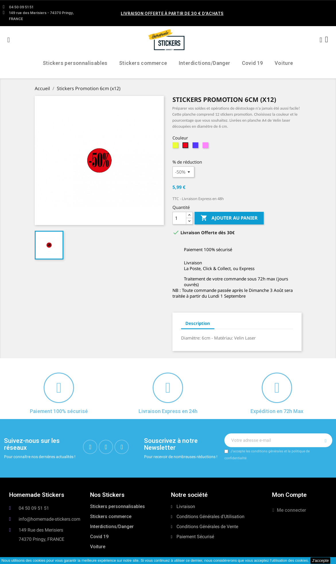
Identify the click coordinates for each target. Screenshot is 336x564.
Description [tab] (197, 323)
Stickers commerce (143, 63)
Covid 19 (252, 63)
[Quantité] (179, 218)
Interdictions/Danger (204, 63)
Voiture (284, 63)
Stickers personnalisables (75, 63)
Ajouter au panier (229, 218)
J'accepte (320, 560)
